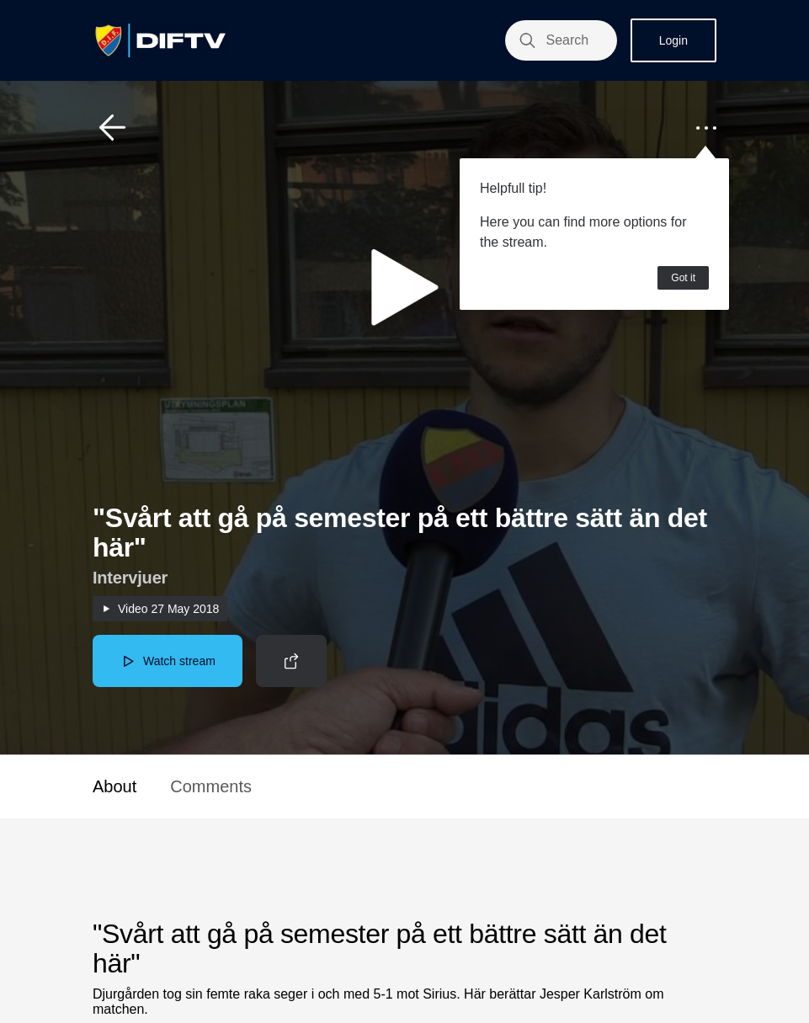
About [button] (114, 786)
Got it (683, 278)
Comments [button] (211, 786)
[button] (113, 128)
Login (673, 40)
